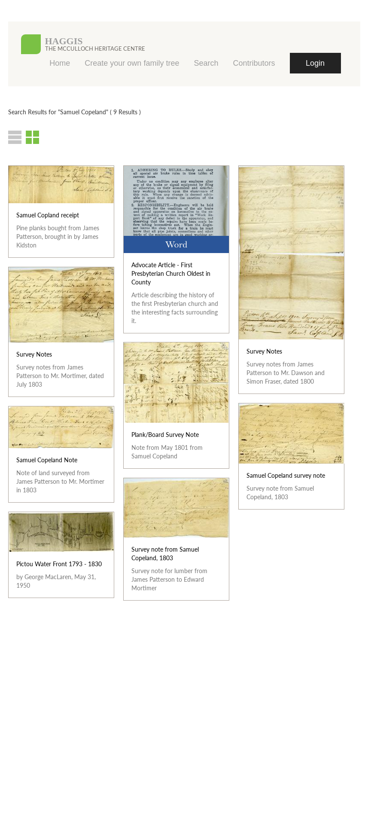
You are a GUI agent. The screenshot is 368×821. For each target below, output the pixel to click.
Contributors (254, 63)
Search (206, 63)
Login (315, 63)
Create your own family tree (132, 63)
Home (59, 63)
